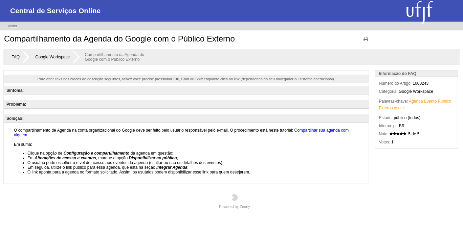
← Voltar (10, 26)
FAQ (16, 57)
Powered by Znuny (234, 201)
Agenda (416, 101)
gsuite (399, 108)
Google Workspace (52, 57)
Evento (430, 101)
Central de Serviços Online (55, 11)
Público (444, 101)
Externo (386, 108)
